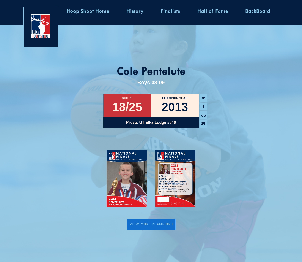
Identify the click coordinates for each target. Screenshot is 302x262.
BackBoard (257, 11)
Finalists (170, 11)
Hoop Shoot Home (87, 11)
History (134, 11)
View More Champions (151, 224)
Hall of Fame (212, 11)
